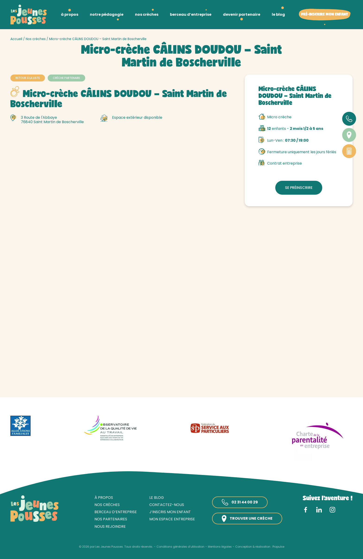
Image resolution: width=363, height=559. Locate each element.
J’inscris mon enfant (170, 512)
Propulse (278, 546)
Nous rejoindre (110, 526)
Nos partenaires (110, 519)
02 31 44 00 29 (240, 502)
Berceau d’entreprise (115, 512)
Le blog (156, 497)
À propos (103, 497)
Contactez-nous (166, 505)
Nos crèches (36, 39)
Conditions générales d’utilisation (180, 546)
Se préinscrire (299, 187)
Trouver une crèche (247, 518)
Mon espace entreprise (172, 519)
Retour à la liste (28, 78)
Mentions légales (220, 546)
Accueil (16, 39)
